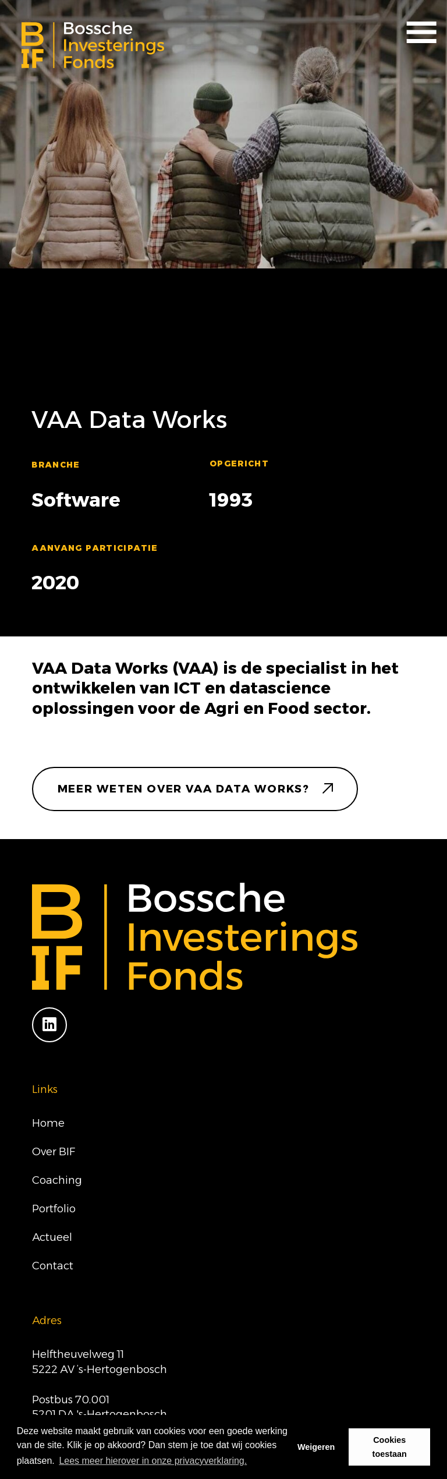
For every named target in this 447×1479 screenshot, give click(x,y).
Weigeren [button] (316, 1447)
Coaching (57, 1180)
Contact (52, 1265)
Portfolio (54, 1208)
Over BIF (53, 1151)
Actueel (52, 1237)
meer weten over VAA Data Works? (184, 788)
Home (48, 1123)
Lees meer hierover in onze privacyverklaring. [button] (153, 1461)
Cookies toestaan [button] (389, 1447)
